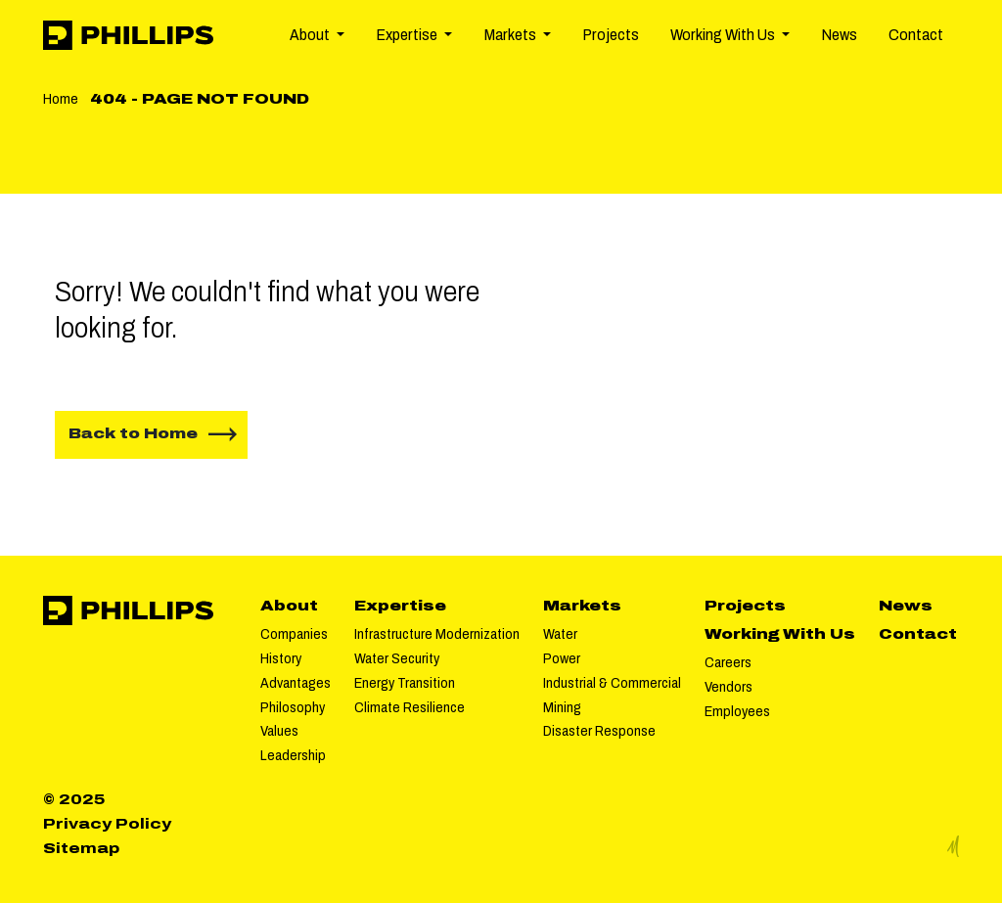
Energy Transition (404, 683)
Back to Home (133, 433)
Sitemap (81, 848)
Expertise (400, 605)
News (839, 34)
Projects (610, 34)
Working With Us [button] (724, 34)
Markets (582, 605)
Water (560, 634)
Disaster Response (599, 731)
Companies (294, 634)
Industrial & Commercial (612, 683)
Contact (915, 34)
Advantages (295, 683)
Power (561, 658)
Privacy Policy (107, 824)
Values (279, 731)
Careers (728, 662)
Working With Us (780, 634)
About (289, 605)
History (280, 658)
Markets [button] (511, 34)
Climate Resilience (409, 707)
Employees (737, 711)
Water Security (396, 658)
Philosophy (292, 707)
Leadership (293, 755)
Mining (562, 707)
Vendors (728, 687)
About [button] (311, 34)
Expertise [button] (408, 34)
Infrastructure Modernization (437, 634)
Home (60, 99)
